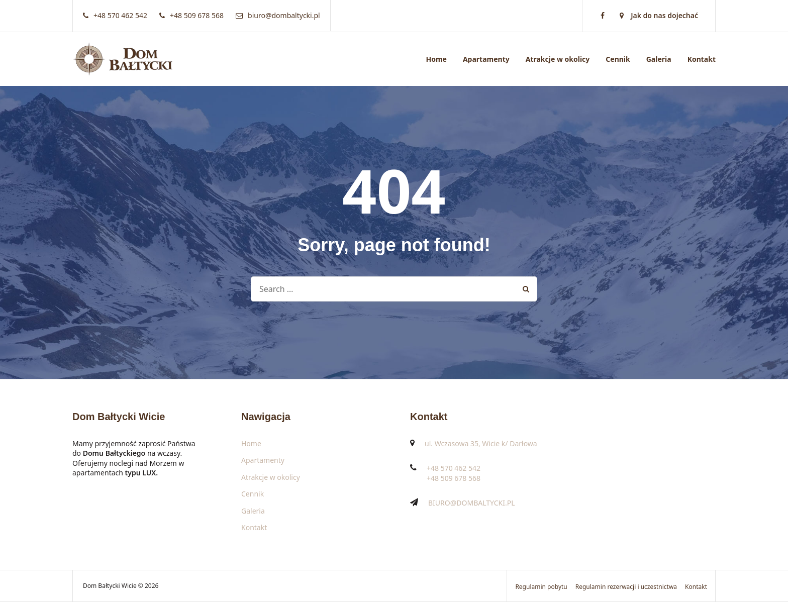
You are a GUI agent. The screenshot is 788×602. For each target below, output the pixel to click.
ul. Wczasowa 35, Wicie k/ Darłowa (481, 443)
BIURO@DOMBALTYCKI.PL (471, 503)
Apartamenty (486, 59)
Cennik (618, 59)
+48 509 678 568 (453, 478)
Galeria (658, 59)
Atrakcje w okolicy (558, 59)
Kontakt (701, 59)
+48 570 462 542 (453, 468)
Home (436, 59)
